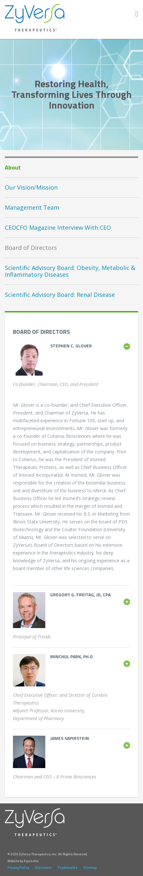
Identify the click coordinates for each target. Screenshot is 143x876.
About (13, 167)
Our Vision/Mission (31, 187)
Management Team (32, 207)
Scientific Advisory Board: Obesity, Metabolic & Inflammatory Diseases (70, 271)
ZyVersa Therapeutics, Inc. (35, 18)
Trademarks (67, 867)
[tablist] (71, 345)
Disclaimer (43, 867)
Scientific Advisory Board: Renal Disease (60, 294)
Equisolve (31, 860)
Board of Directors (31, 247)
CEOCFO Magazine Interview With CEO (58, 227)
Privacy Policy (18, 867)
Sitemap (90, 867)
